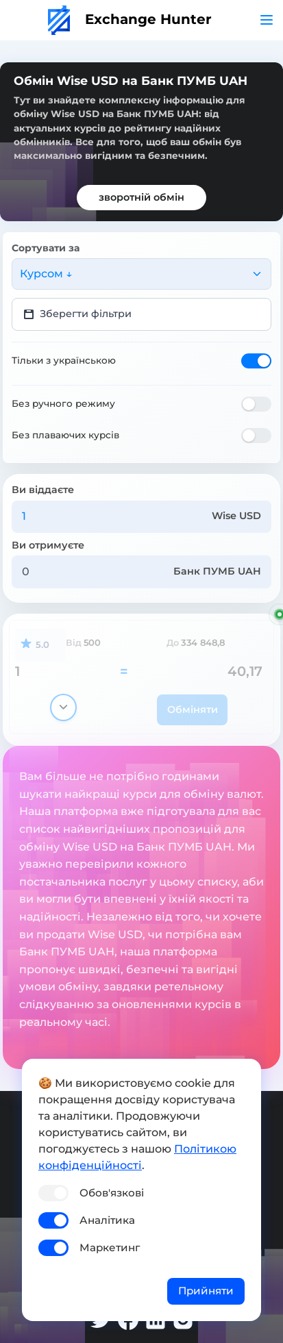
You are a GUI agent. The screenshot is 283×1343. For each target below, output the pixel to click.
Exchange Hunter (130, 19)
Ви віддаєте (43, 490)
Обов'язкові (111, 1192)
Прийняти (206, 1290)
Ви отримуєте (48, 545)
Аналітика (107, 1220)
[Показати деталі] (63, 707)
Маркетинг (109, 1247)
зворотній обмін (141, 197)
